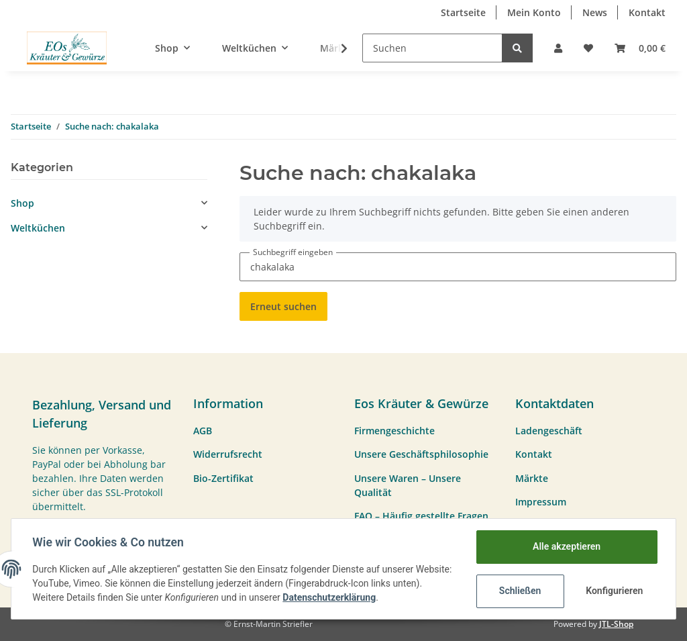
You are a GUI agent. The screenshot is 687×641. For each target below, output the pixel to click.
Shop (22, 203)
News (594, 12)
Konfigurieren (614, 590)
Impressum (540, 501)
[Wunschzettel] (588, 48)
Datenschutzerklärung (361, 597)
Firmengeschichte (394, 430)
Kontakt (647, 12)
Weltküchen (38, 227)
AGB (202, 430)
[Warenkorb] (640, 48)
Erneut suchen (283, 306)
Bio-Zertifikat (223, 478)
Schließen (519, 590)
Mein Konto (534, 12)
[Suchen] (432, 48)
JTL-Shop (616, 624)
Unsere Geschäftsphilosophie (421, 454)
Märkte (531, 478)
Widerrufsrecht (227, 454)
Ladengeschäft (548, 430)
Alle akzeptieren (566, 546)
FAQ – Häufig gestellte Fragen (421, 515)
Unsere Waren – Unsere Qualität (407, 485)
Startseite (463, 12)
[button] (558, 48)
